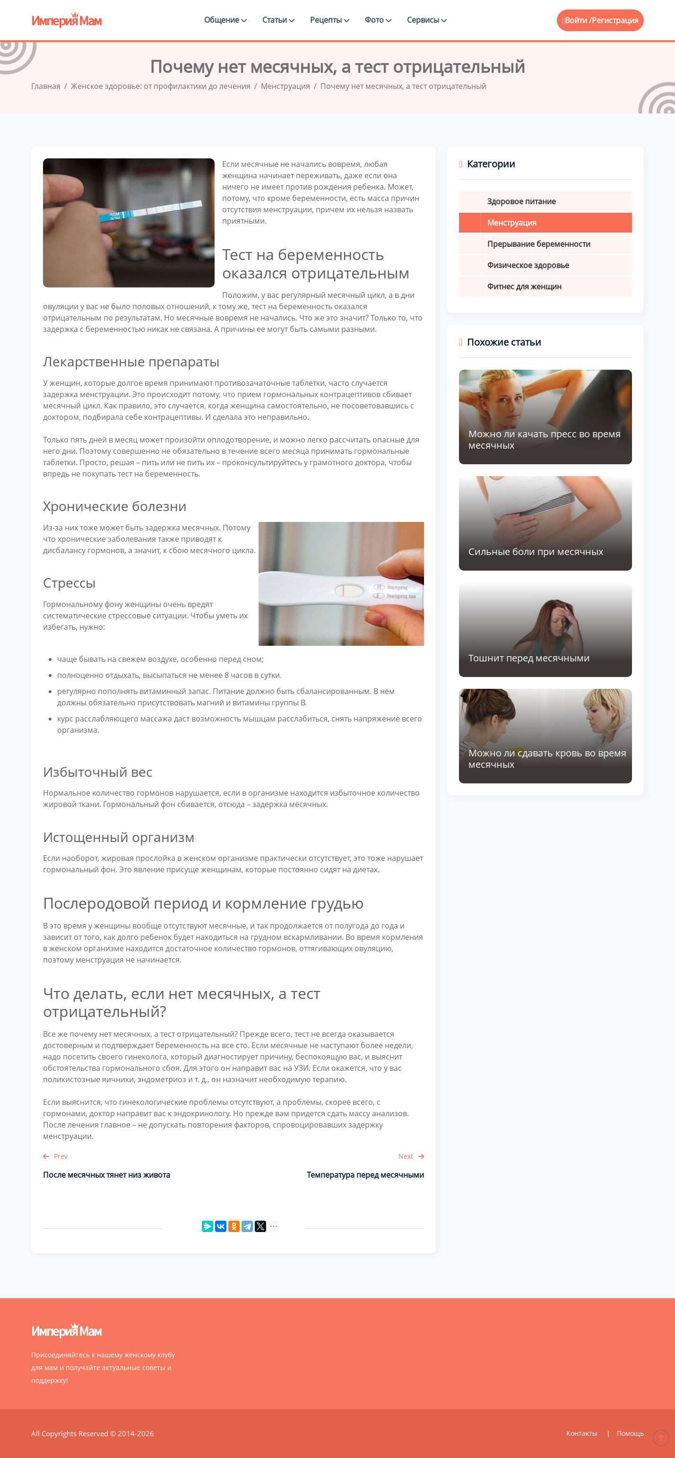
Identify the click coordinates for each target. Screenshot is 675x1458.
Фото (378, 20)
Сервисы (427, 20)
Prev (55, 1156)
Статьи (278, 20)
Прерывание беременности (538, 244)
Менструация (512, 222)
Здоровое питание (521, 201)
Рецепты (329, 20)
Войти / (577, 20)
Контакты (582, 1433)
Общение (225, 20)
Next (411, 1156)
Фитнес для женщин (524, 286)
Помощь (630, 1433)
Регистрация (615, 20)
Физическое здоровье (528, 265)
